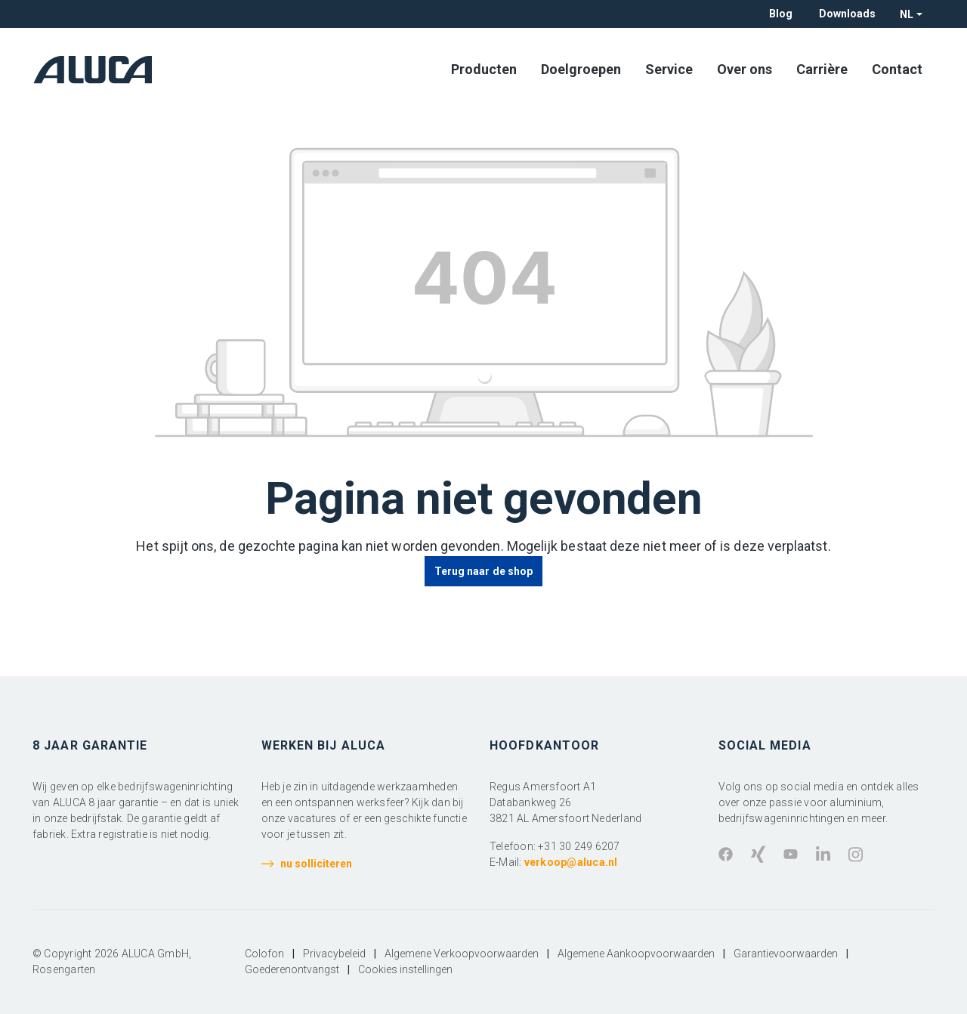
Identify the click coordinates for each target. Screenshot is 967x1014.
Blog (780, 14)
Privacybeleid (334, 954)
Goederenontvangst (292, 969)
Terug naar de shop (483, 571)
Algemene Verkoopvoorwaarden (462, 954)
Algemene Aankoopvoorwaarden (636, 954)
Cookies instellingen (405, 969)
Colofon (264, 954)
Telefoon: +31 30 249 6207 (555, 846)
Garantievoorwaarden (786, 954)
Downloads (847, 14)
